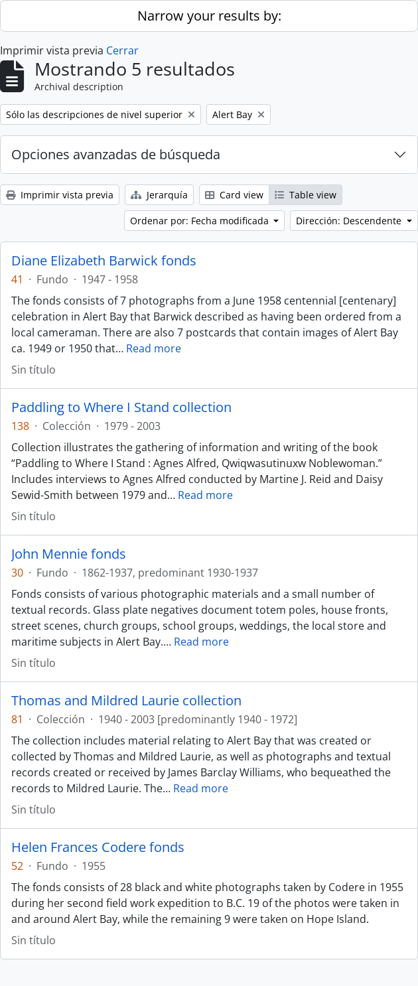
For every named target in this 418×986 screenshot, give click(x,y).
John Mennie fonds (68, 554)
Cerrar (122, 50)
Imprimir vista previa (59, 194)
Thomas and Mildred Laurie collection (126, 701)
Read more (153, 348)
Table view (305, 194)
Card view (234, 194)
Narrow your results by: (209, 16)
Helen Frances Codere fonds (97, 847)
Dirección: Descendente (350, 220)
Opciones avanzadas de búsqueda (115, 154)
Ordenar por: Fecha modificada (200, 220)
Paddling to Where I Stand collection (121, 407)
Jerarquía (159, 194)
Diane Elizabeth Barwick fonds (103, 261)
